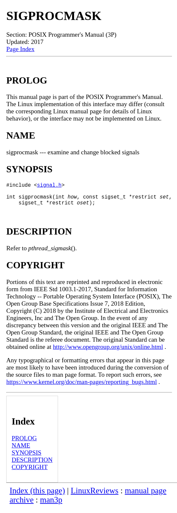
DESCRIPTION (32, 465)
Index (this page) (37, 495)
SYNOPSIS (27, 457)
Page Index (20, 49)
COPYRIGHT (30, 472)
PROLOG (24, 443)
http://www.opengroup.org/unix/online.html (108, 352)
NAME (21, 450)
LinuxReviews (95, 495)
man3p (51, 505)
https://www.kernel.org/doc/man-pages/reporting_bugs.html (81, 387)
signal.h (49, 186)
